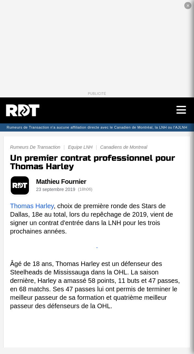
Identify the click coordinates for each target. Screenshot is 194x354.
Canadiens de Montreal (123, 147)
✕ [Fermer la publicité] (188, 5)
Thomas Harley (32, 205)
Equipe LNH (80, 147)
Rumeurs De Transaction (35, 147)
